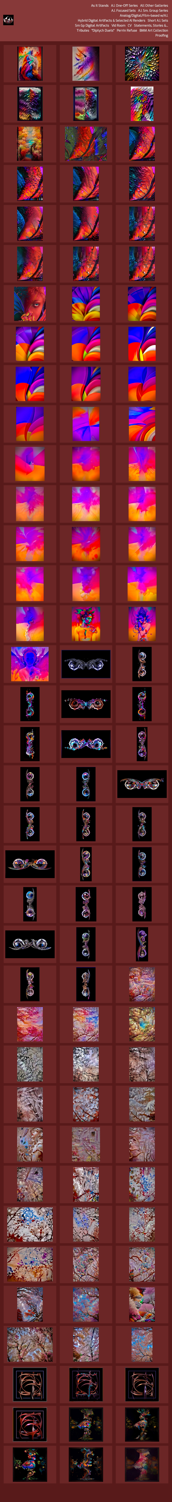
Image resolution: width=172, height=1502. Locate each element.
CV (130, 25)
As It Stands (100, 6)
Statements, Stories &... (151, 25)
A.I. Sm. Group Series (153, 11)
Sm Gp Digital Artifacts (92, 25)
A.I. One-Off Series (124, 6)
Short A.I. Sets (158, 20)
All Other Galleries (154, 6)
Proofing (161, 35)
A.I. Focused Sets (123, 11)
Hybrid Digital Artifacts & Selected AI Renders (111, 20)
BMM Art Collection (153, 30)
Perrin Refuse (127, 30)
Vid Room (118, 25)
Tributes (83, 30)
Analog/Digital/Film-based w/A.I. (144, 15)
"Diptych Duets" (103, 30)
